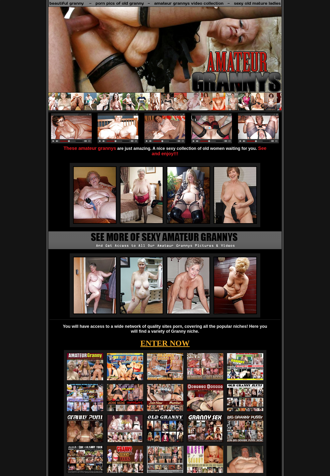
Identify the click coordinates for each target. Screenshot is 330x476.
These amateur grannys (90, 148)
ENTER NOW (165, 343)
